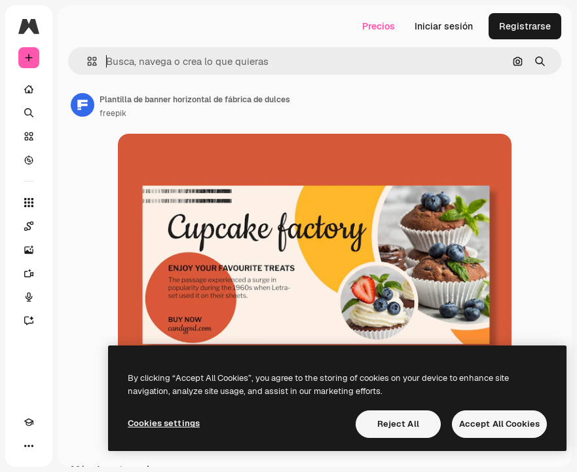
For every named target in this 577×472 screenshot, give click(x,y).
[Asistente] (28, 320)
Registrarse (525, 26)
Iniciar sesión (444, 26)
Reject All (398, 423)
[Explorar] (28, 159)
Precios (378, 26)
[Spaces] (28, 226)
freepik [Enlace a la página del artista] (113, 113)
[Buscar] (28, 112)
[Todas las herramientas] (28, 202)
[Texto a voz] (28, 296)
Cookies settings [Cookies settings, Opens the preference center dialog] (164, 423)
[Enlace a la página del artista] (82, 105)
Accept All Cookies (499, 423)
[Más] (28, 445)
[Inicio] (28, 89)
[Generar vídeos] (28, 273)
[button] (87, 61)
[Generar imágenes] (28, 249)
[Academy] (28, 422)
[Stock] (28, 136)
